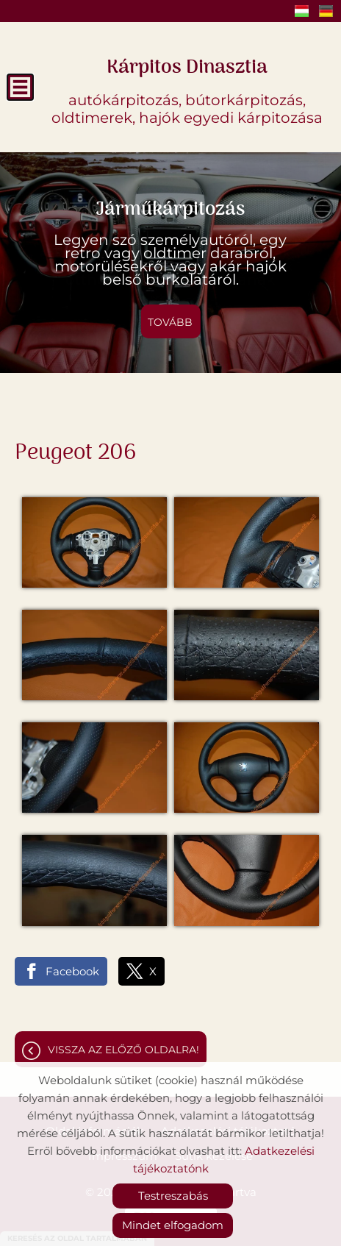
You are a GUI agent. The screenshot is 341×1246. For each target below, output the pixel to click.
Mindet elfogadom (172, 1225)
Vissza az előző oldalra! (123, 1049)
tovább (170, 322)
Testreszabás (173, 1196)
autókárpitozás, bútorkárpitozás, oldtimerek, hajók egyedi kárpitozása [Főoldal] (187, 89)
